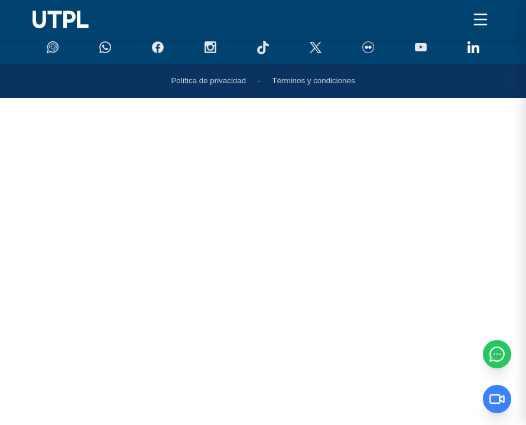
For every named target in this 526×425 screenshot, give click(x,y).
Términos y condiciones (313, 80)
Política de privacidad (208, 80)
